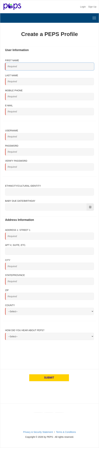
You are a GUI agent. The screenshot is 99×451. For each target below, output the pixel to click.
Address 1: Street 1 (17, 230)
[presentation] (30, 353)
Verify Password (16, 160)
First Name (12, 60)
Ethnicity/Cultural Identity (23, 186)
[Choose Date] (90, 207)
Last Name (11, 75)
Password (11, 145)
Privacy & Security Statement (38, 432)
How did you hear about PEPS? (24, 330)
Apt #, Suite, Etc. (15, 245)
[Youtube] (48, 412)
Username (11, 130)
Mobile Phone (14, 90)
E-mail (9, 105)
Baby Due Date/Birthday (20, 201)
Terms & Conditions (66, 432)
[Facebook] (38, 412)
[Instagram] (59, 412)
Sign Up (92, 6)
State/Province (15, 275)
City (7, 260)
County (10, 305)
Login (83, 6)
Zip (7, 290)
